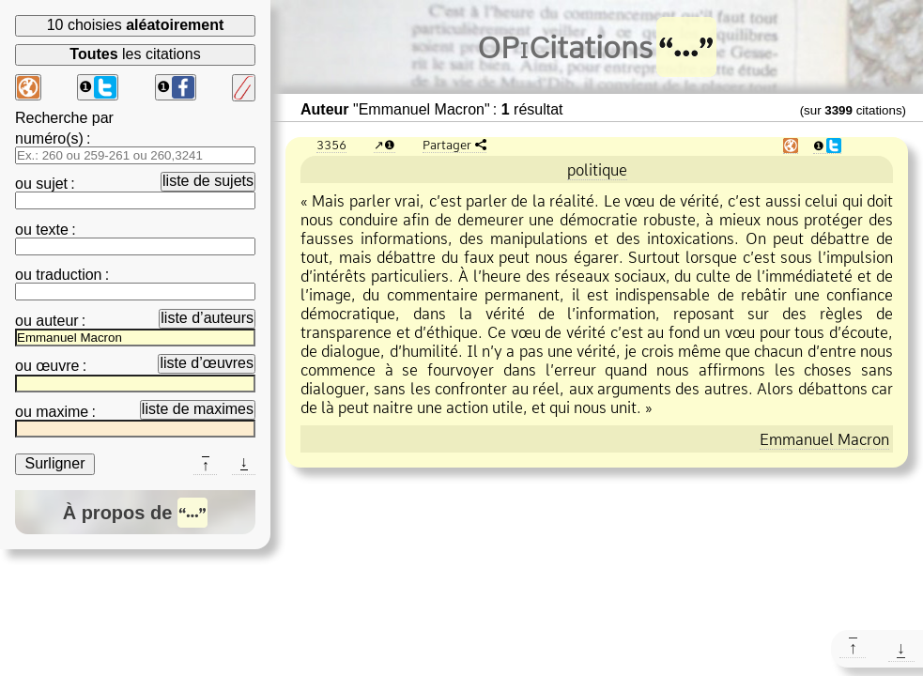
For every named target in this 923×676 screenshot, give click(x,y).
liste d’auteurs (207, 318)
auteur (57, 321)
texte (52, 230)
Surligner (54, 463)
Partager (447, 144)
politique (597, 170)
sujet (52, 184)
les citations (134, 54)
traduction (68, 275)
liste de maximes (198, 409)
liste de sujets (208, 181)
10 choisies (135, 25)
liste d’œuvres (207, 363)
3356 (331, 144)
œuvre (57, 366)
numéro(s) (49, 138)
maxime (62, 412)
